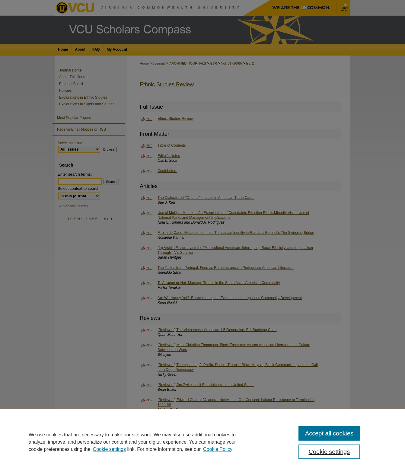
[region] (202, 442)
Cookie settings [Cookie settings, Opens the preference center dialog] (329, 451)
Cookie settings (109, 449)
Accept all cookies (329, 433)
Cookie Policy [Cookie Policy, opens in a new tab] (217, 449)
